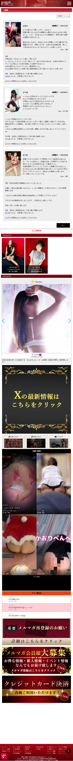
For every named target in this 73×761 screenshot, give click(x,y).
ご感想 (38, 749)
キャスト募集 (51, 751)
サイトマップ (63, 753)
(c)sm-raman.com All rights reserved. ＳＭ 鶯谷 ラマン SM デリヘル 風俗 (36, 760)
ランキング (28, 751)
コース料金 (16, 747)
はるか (7, 76)
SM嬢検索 (28, 753)
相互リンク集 (63, 749)
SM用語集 (16, 753)
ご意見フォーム (52, 749)
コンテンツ (62, 751)
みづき (7, 213)
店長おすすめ (6, 751)
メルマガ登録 (63, 747)
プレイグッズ (17, 751)
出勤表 (27, 749)
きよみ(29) (35, 355)
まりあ (7, 139)
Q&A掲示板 (39, 747)
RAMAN (6, 2)
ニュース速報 (6, 749)
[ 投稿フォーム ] (63, 16)
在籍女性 (27, 747)
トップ (4, 747)
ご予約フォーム (52, 747)
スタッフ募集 (51, 753)
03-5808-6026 (34, 758)
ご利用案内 (16, 749)
